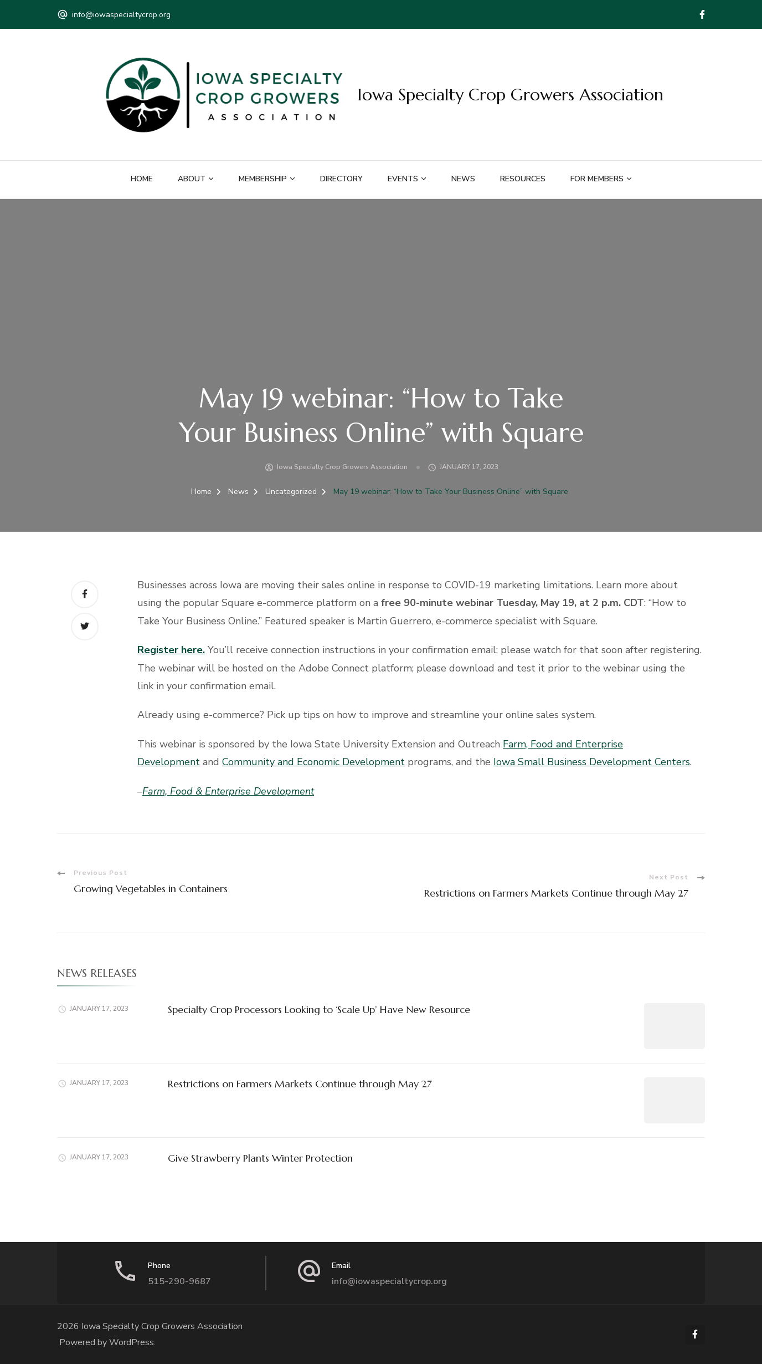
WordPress (131, 1342)
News (463, 179)
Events (403, 179)
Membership (263, 179)
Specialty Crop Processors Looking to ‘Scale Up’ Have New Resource (319, 1009)
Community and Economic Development (313, 761)
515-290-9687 (179, 1281)
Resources (522, 179)
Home (142, 179)
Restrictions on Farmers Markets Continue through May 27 (300, 1083)
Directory (341, 179)
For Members (597, 179)
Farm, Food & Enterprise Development (228, 791)
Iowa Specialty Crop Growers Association (510, 94)
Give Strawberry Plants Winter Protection (260, 1158)
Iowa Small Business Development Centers (591, 761)
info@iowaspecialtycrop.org (121, 14)
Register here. (171, 649)
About (191, 179)
